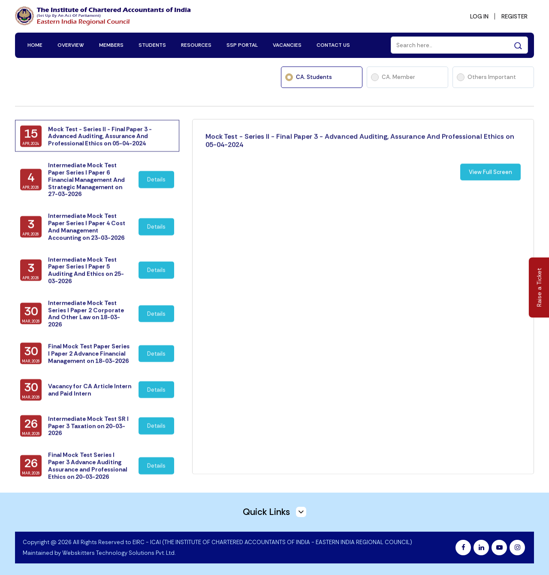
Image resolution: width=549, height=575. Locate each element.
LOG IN (476, 15)
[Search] (459, 43)
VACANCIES (287, 43)
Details (157, 189)
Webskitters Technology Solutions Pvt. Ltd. (118, 551)
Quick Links (274, 510)
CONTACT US (333, 43)
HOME (34, 43)
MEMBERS (111, 43)
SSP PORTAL (242, 43)
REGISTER (513, 15)
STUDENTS (152, 43)
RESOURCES (196, 43)
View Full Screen (490, 184)
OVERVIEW (70, 43)
